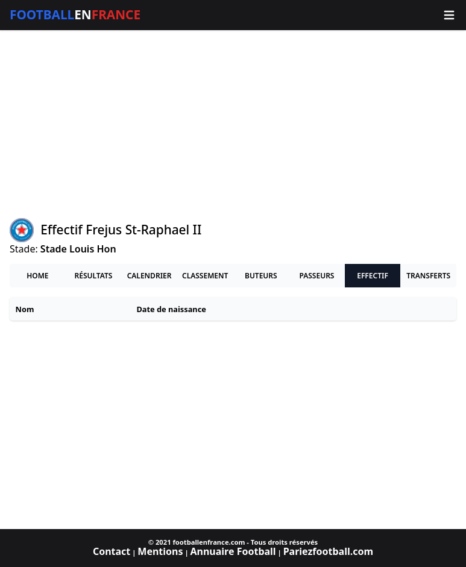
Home (37, 276)
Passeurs (316, 276)
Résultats (93, 276)
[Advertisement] (233, 124)
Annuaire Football (233, 551)
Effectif (372, 276)
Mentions (160, 551)
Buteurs (261, 276)
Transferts (428, 276)
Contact (111, 551)
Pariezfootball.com (328, 551)
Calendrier (149, 276)
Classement (205, 276)
